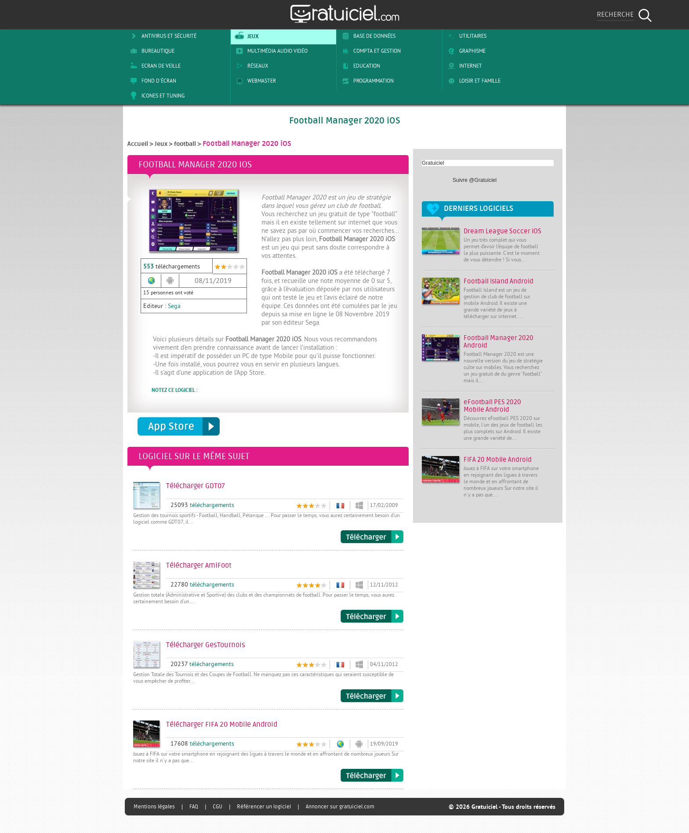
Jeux (246, 36)
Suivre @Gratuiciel (475, 180)
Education (359, 65)
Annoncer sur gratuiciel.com (340, 807)
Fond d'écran (151, 80)
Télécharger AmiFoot (372, 616)
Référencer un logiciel (264, 807)
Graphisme (465, 51)
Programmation (366, 80)
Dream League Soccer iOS (502, 231)
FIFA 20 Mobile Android (498, 460)
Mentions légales (154, 807)
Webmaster (254, 80)
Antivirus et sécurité (161, 36)
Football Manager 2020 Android (498, 341)
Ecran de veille (154, 65)
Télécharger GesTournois (372, 696)
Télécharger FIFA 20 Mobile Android (372, 775)
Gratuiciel (433, 163)
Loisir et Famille (472, 80)
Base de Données (367, 36)
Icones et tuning (156, 95)
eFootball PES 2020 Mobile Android (492, 405)
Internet (463, 65)
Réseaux (250, 65)
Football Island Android (498, 281)
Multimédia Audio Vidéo (270, 51)
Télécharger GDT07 (372, 536)
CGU (217, 807)
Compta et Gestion (370, 51)
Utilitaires (465, 36)
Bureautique (150, 51)
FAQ (193, 807)
